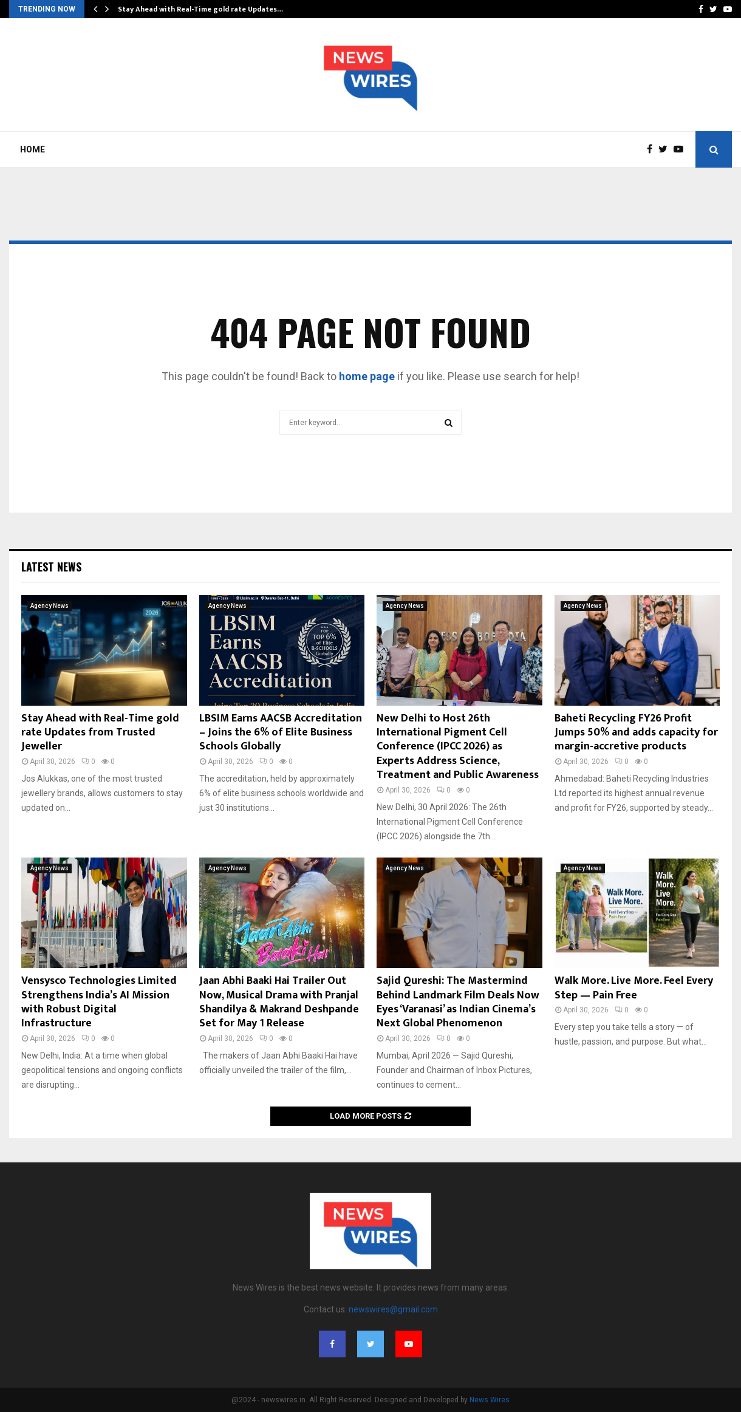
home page (367, 376)
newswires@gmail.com (393, 1309)
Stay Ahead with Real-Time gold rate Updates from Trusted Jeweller (100, 732)
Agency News (49, 605)
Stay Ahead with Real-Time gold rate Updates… (200, 9)
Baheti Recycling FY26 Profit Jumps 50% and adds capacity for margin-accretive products (636, 732)
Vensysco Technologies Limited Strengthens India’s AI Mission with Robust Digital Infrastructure (99, 1002)
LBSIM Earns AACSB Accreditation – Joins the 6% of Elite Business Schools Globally (280, 732)
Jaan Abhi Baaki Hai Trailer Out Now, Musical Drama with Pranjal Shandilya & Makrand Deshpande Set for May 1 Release (279, 1002)
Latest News (51, 567)
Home (32, 149)
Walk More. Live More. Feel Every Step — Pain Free (634, 988)
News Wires (490, 1400)
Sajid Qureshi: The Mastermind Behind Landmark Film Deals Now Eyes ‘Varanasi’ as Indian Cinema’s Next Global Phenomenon (458, 1002)
